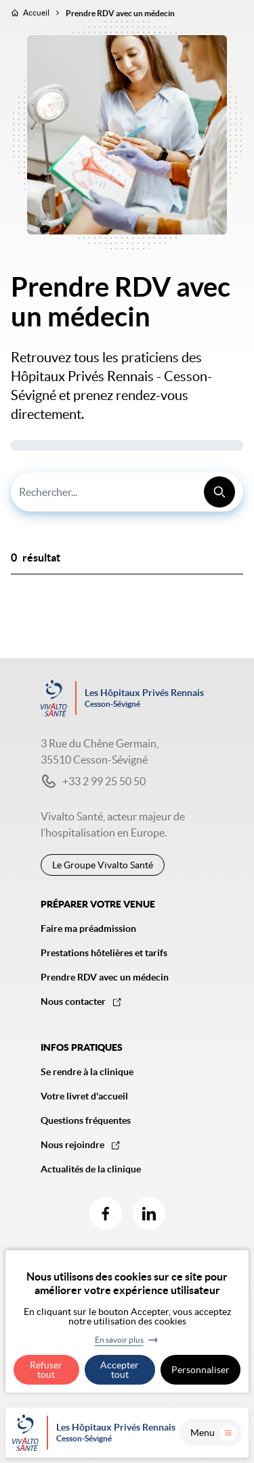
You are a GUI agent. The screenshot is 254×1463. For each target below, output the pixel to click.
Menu (213, 1432)
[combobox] (127, 492)
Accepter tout (119, 1370)
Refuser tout (46, 1370)
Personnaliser (200, 1369)
